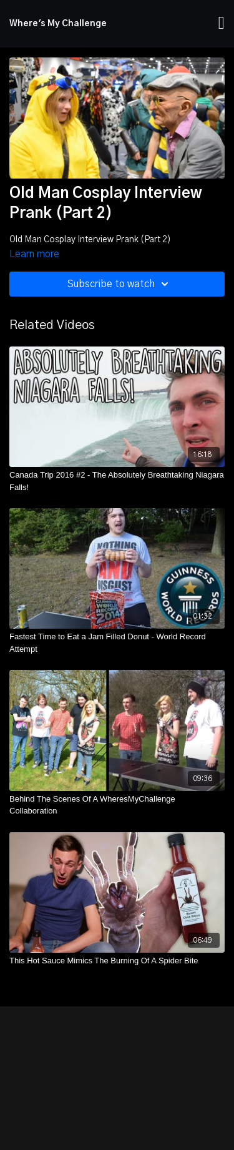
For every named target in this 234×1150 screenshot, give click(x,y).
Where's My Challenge (58, 23)
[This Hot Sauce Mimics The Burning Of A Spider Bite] (117, 961)
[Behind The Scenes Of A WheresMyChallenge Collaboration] (117, 805)
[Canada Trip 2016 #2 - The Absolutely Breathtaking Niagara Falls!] (117, 481)
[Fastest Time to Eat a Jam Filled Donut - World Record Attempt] (117, 643)
